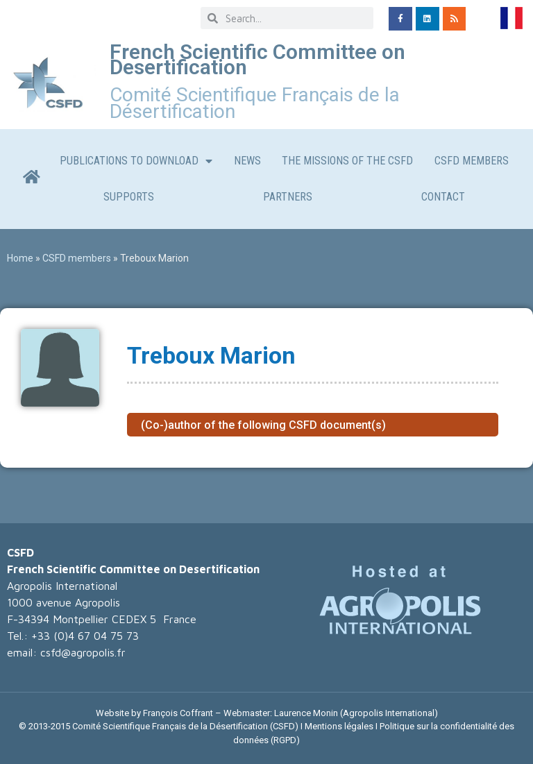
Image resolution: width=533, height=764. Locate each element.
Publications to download (136, 160)
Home (20, 258)
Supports (128, 196)
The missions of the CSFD (347, 160)
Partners (287, 196)
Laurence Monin (306, 713)
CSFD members (471, 160)
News (247, 160)
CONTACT (443, 196)
